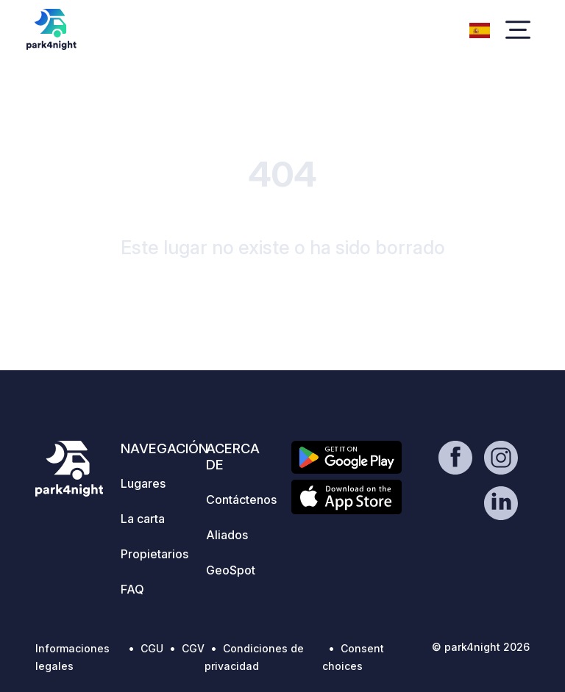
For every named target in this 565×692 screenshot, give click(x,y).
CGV (193, 648)
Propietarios (154, 554)
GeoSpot (230, 570)
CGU (152, 648)
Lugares (143, 483)
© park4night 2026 (481, 647)
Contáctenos (241, 499)
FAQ (132, 589)
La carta (143, 518)
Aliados (227, 534)
